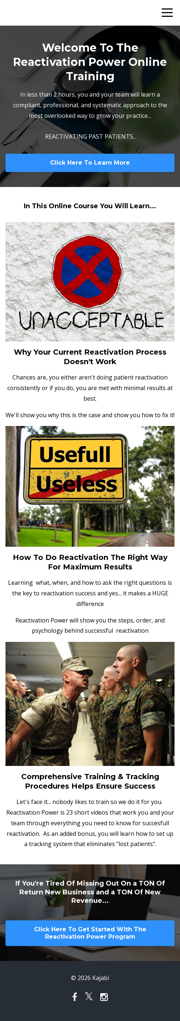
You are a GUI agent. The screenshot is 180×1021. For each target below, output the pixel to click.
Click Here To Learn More (90, 162)
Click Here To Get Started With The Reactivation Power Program (90, 933)
